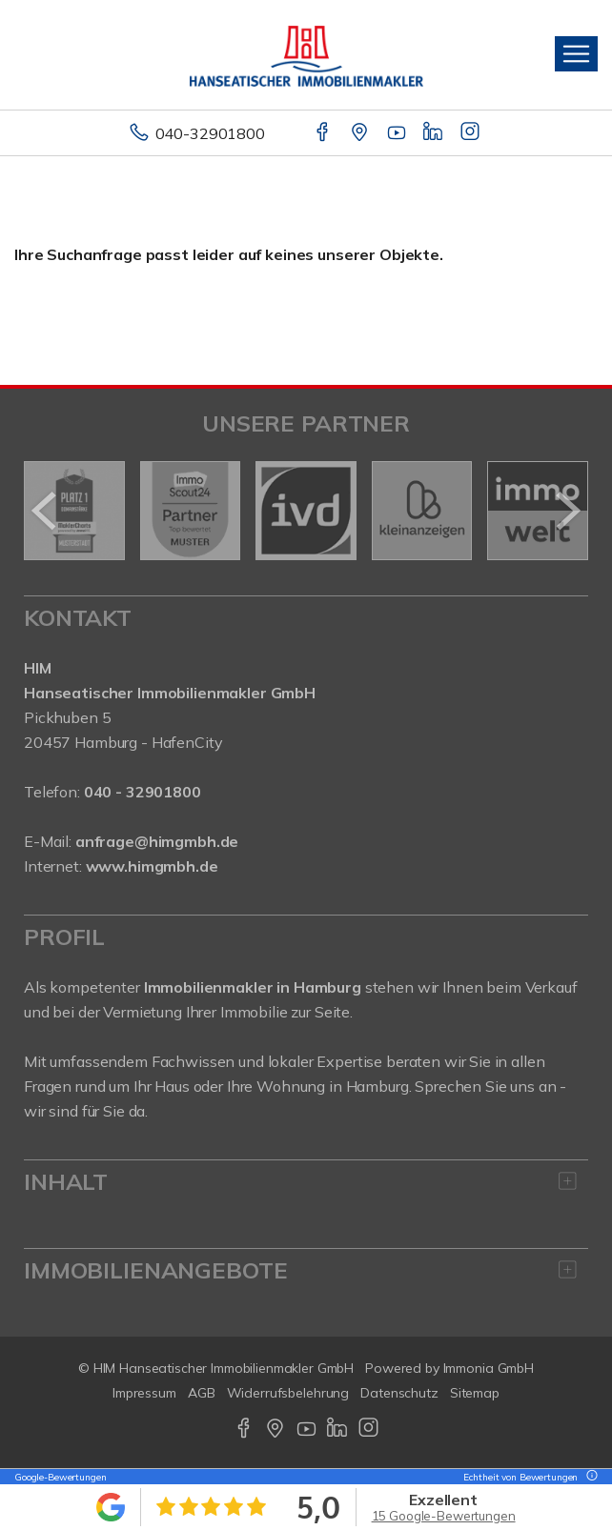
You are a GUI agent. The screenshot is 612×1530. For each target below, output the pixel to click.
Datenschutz (399, 1392)
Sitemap (475, 1392)
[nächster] (566, 510)
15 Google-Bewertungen (444, 1515)
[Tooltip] (589, 1477)
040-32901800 (210, 133)
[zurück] (45, 510)
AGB (201, 1392)
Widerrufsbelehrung (288, 1392)
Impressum (144, 1392)
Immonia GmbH (489, 1368)
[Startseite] (306, 54)
